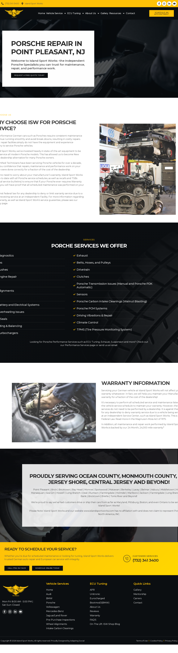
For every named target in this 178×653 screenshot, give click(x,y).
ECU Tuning (75, 13)
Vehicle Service (56, 13)
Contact (130, 13)
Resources (117, 13)
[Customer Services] (127, 559)
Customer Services (146, 556)
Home (41, 13)
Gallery (104, 13)
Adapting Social (77, 641)
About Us (92, 13)
